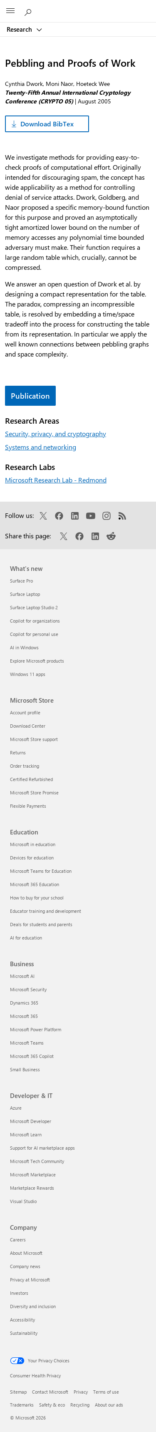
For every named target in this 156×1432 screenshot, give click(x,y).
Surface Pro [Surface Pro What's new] (21, 581)
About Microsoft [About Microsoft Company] (26, 1253)
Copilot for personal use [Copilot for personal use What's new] (34, 634)
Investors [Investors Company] (19, 1293)
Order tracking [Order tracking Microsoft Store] (24, 766)
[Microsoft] (78, 6)
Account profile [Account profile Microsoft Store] (25, 712)
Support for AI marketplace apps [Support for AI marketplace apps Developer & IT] (42, 1148)
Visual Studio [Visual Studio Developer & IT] (23, 1201)
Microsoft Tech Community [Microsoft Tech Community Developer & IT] (37, 1161)
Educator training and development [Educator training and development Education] (45, 911)
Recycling (79, 1405)
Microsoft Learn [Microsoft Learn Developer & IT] (26, 1134)
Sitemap (18, 1392)
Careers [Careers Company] (18, 1239)
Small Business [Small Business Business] (25, 1069)
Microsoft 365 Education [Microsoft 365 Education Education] (34, 884)
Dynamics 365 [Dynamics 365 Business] (24, 1003)
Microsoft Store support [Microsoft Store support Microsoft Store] (34, 739)
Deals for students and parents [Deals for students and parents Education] (41, 924)
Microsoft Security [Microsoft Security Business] (28, 989)
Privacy (81, 1392)
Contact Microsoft (50, 1392)
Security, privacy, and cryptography (55, 433)
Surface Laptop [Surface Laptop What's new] (25, 594)
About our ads (109, 1405)
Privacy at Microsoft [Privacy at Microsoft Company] (30, 1279)
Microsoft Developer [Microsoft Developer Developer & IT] (30, 1121)
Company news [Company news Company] (25, 1266)
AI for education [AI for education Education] (26, 938)
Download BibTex (47, 123)
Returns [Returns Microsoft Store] (18, 752)
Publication (30, 396)
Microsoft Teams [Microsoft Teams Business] (27, 1043)
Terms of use (106, 1392)
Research (20, 29)
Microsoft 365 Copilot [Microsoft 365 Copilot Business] (32, 1056)
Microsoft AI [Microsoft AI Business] (22, 976)
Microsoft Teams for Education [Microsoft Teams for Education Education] (41, 871)
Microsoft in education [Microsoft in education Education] (32, 844)
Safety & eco (52, 1405)
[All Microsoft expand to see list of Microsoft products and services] (10, 11)
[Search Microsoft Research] (29, 11)
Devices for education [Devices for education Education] (32, 857)
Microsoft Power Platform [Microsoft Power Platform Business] (35, 1029)
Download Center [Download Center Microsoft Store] (27, 726)
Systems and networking (40, 446)
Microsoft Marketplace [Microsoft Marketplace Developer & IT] (33, 1174)
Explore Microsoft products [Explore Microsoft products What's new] (37, 661)
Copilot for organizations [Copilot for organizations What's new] (35, 621)
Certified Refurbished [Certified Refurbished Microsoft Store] (31, 779)
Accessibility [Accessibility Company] (22, 1319)
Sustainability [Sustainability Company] (23, 1333)
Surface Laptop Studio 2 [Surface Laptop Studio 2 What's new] (34, 607)
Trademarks (22, 1405)
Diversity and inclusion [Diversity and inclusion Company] (33, 1306)
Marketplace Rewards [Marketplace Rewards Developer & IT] (32, 1188)
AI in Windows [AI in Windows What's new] (24, 647)
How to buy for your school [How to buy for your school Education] (37, 897)
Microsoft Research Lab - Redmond (55, 479)
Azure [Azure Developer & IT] (16, 1108)
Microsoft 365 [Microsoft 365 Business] (24, 1016)
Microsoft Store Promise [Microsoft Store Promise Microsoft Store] (34, 792)
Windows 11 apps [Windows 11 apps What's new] (27, 674)
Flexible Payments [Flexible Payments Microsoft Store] (28, 806)
